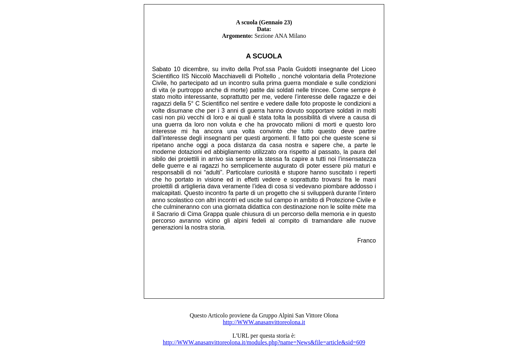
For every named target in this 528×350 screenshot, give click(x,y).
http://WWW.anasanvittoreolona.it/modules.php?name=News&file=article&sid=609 (264, 342)
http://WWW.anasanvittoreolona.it (264, 322)
